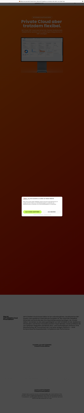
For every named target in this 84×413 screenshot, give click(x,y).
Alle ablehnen (52, 212)
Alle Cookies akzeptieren (32, 212)
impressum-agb (47, 214)
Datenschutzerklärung (38, 214)
